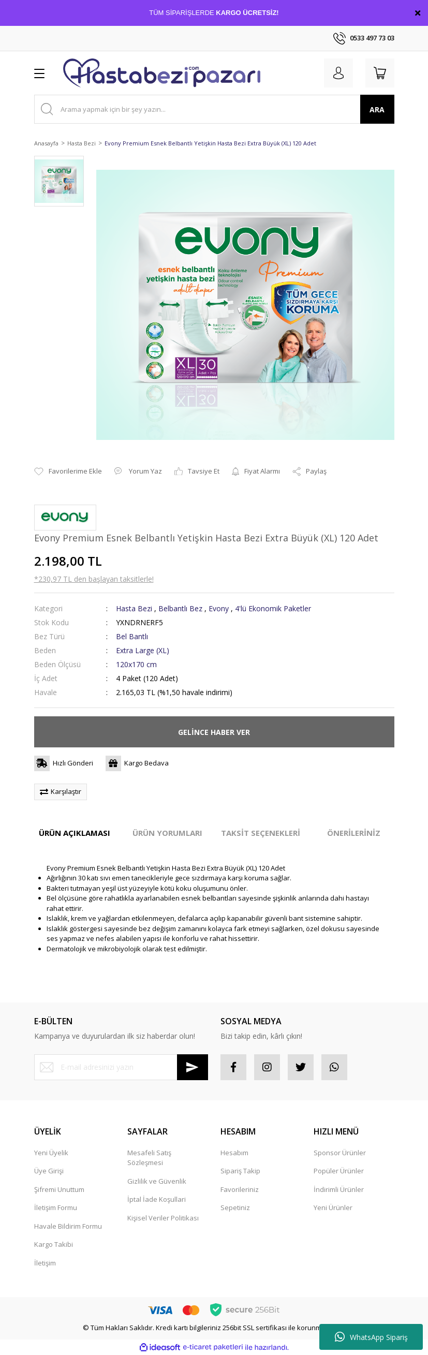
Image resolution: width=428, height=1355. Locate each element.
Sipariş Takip (240, 1170)
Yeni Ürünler (333, 1207)
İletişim (45, 1263)
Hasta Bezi (134, 608)
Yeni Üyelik (51, 1152)
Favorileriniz (239, 1189)
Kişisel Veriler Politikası (163, 1218)
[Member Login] (338, 72)
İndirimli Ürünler (339, 1189)
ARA (377, 109)
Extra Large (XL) (142, 650)
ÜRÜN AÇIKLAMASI (74, 833)
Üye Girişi (49, 1170)
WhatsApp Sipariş (371, 1337)
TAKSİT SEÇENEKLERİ (260, 833)
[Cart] (379, 72)
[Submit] (192, 1067)
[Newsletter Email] (121, 1067)
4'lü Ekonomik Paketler (273, 608)
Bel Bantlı (132, 636)
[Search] (214, 109)
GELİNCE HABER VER (214, 732)
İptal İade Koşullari (156, 1199)
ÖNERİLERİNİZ (353, 833)
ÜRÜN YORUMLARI (167, 833)
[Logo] (161, 72)
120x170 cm (136, 664)
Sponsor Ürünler (340, 1152)
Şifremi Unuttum (59, 1189)
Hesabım (234, 1152)
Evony (219, 608)
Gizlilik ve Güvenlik (156, 1181)
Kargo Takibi (53, 1244)
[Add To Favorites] (68, 471)
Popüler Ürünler (339, 1170)
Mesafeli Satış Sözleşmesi (149, 1158)
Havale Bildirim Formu (68, 1226)
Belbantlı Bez (180, 608)
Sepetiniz (235, 1207)
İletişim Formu (55, 1207)
